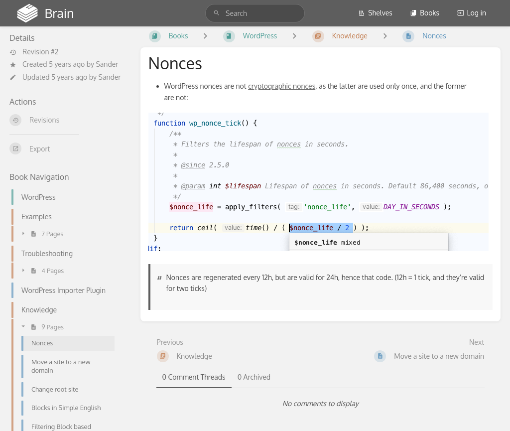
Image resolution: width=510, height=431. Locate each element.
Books (424, 12)
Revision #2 (33, 52)
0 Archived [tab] (254, 377)
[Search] (216, 13)
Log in (471, 12)
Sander (107, 64)
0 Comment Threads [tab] (194, 377)
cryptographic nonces (281, 86)
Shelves (375, 12)
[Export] (66, 148)
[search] (255, 13)
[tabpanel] (320, 403)
